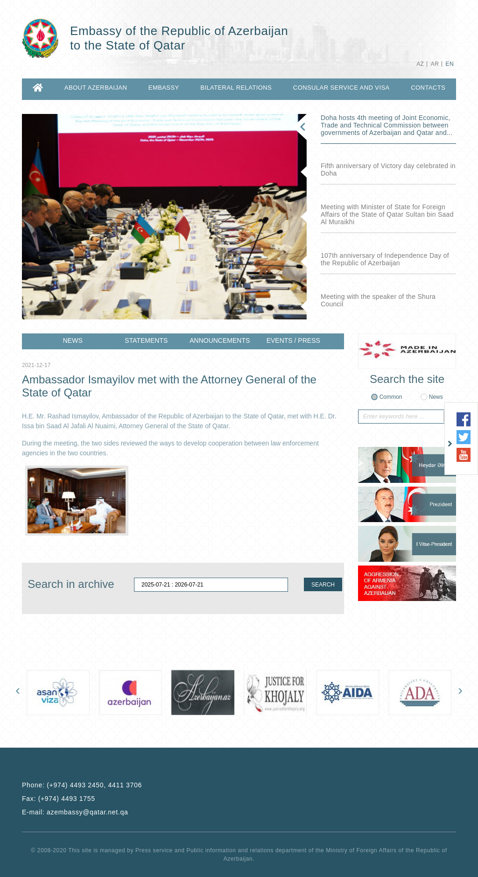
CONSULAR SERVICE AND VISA (341, 87)
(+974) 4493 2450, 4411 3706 (94, 785)
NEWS (73, 340)
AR (435, 64)
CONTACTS (428, 87)
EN (450, 64)
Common (391, 397)
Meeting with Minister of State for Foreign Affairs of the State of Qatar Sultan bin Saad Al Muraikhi (387, 214)
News (436, 397)
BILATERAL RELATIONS (236, 87)
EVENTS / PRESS (293, 340)
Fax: (58, 798)
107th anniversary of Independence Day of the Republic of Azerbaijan (385, 259)
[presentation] (18, 692)
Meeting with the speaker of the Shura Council (378, 300)
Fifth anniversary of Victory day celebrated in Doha (388, 169)
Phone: (82, 785)
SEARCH (323, 584)
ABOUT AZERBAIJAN (95, 87)
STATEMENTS (146, 340)
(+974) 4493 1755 (66, 798)
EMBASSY (163, 87)
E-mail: (75, 812)
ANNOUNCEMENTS (220, 340)
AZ (420, 64)
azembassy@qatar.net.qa (87, 812)
